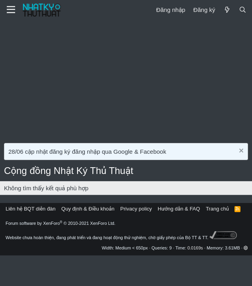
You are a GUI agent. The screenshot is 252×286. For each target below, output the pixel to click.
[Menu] (11, 10)
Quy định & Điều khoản (87, 209)
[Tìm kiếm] (242, 9)
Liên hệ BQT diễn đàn (31, 209)
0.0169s (195, 247)
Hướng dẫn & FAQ (179, 209)
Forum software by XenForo (60, 223)
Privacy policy (136, 209)
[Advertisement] (126, 79)
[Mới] (226, 9)
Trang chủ (217, 209)
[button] (246, 247)
